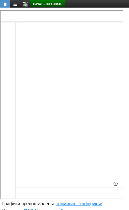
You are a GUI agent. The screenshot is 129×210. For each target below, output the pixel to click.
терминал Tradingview (79, 203)
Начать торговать (47, 4)
